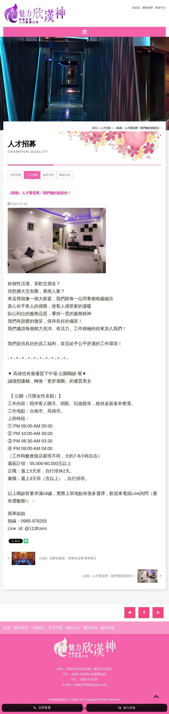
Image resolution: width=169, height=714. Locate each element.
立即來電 (42, 707)
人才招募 (105, 128)
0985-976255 (89, 679)
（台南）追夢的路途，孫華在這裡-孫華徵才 (52, 558)
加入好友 (127, 707)
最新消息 (48, 175)
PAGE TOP (156, 700)
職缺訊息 (64, 175)
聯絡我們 (147, 7)
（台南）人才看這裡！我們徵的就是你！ (120, 576)
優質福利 (90, 628)
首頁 (94, 128)
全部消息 (16, 175)
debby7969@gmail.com (90, 684)
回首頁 (136, 7)
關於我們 (21, 628)
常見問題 (55, 628)
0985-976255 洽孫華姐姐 (89, 674)
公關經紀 (38, 628)
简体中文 (160, 7)
